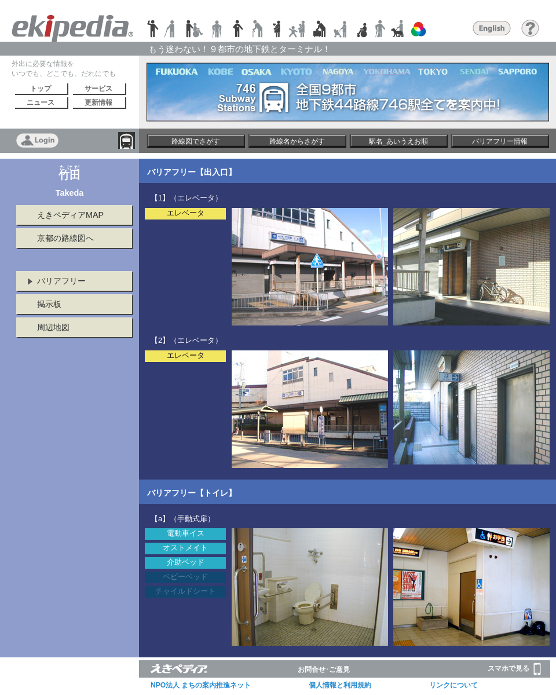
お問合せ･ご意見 (324, 669)
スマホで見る (514, 669)
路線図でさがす (195, 141)
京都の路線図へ (65, 238)
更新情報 (98, 102)
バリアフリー (61, 281)
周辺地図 (53, 327)
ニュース (40, 102)
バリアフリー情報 (500, 141)
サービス (98, 89)
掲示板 (49, 304)
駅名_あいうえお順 (399, 141)
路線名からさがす (297, 141)
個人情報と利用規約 (340, 685)
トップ (40, 89)
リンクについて (453, 685)
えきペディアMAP (70, 215)
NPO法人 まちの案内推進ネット (201, 685)
